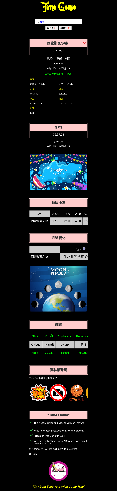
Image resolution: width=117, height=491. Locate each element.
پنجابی (49, 352)
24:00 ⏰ (65, 28)
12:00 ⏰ (52, 28)
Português (83, 352)
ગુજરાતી (49, 344)
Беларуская (84, 336)
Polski (65, 352)
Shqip (35, 336)
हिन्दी (83, 344)
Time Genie (58, 7)
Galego (35, 344)
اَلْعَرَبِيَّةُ (49, 336)
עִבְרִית (65, 344)
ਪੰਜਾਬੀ (35, 352)
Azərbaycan (65, 336)
